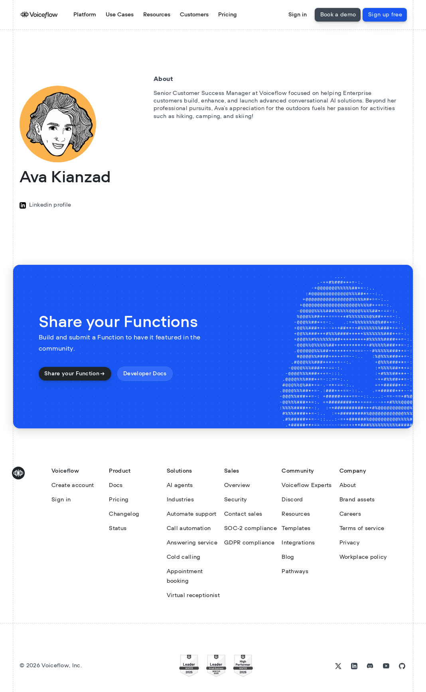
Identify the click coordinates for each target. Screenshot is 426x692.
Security (235, 500)
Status (117, 528)
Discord (292, 500)
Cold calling (184, 557)
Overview (237, 485)
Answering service (192, 543)
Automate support (192, 514)
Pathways (295, 571)
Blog (288, 557)
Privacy (349, 543)
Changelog (124, 514)
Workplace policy (363, 557)
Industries (180, 500)
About (347, 485)
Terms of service (362, 528)
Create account (72, 485)
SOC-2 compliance (250, 528)
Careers (350, 514)
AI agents (180, 485)
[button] (119, 14)
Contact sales (243, 514)
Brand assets (357, 500)
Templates (296, 528)
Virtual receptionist (193, 595)
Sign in (297, 15)
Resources (296, 514)
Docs (115, 485)
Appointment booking (185, 576)
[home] (36, 15)
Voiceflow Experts (306, 485)
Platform (84, 15)
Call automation (189, 528)
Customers (194, 15)
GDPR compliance (249, 543)
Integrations (298, 543)
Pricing (227, 15)
